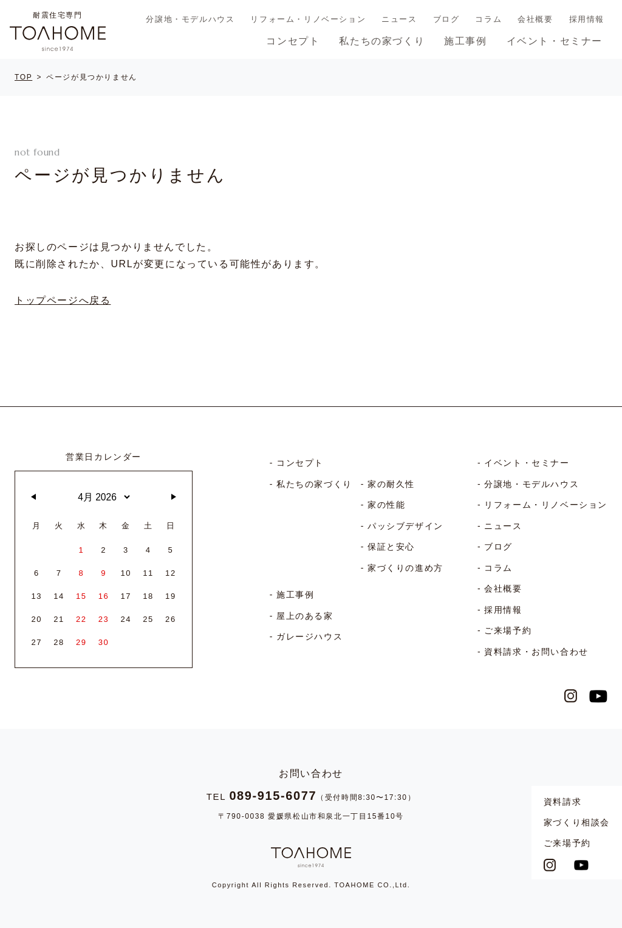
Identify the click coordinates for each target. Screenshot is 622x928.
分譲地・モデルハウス (190, 19)
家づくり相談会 (577, 822)
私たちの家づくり (382, 41)
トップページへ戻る (63, 300)
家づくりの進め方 (405, 568)
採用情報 (586, 19)
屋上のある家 (304, 616)
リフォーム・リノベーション (308, 19)
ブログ (446, 19)
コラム (488, 19)
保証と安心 (391, 546)
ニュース (399, 19)
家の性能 (386, 505)
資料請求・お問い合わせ (536, 652)
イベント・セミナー (555, 41)
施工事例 (465, 41)
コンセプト (293, 41)
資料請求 (562, 802)
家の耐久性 (391, 484)
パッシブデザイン (405, 526)
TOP (23, 77)
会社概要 (535, 19)
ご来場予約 (567, 843)
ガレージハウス (309, 636)
